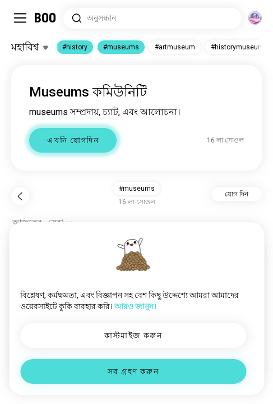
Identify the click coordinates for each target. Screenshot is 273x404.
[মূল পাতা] (46, 18)
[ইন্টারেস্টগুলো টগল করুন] (29, 47)
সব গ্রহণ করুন (133, 371)
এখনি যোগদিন (73, 140)
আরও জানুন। (135, 306)
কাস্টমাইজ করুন (133, 335)
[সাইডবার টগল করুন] (20, 18)
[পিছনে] (20, 196)
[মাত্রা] (255, 18)
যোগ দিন (236, 194)
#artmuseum (175, 47)
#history (74, 47)
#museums (121, 47)
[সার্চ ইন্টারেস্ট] (152, 18)
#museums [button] (137, 188)
